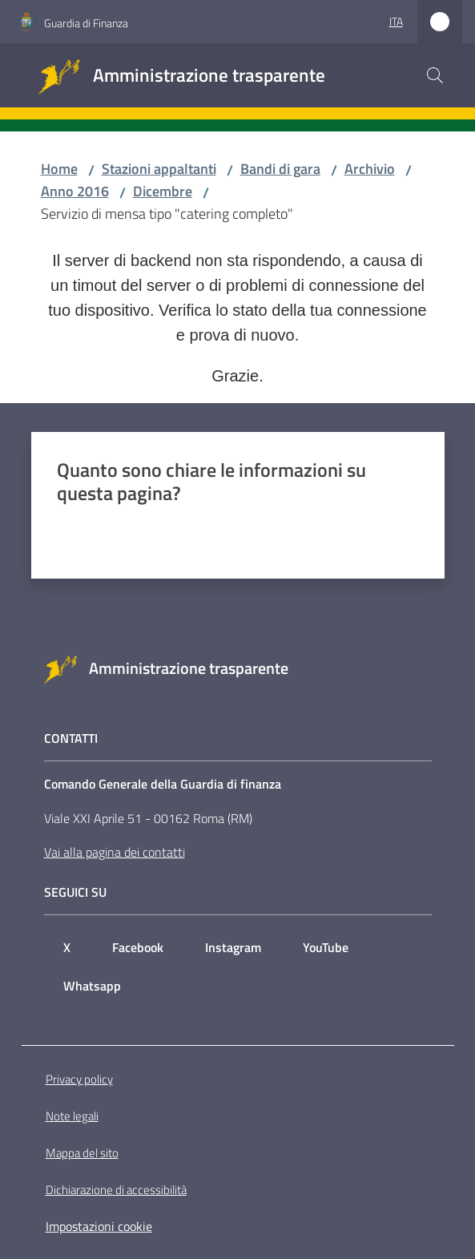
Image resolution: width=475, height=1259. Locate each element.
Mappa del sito (82, 1153)
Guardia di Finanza (86, 22)
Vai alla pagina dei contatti (114, 852)
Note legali (72, 1116)
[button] (435, 75)
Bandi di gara (280, 169)
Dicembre (162, 191)
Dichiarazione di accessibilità (116, 1189)
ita (396, 21)
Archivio (369, 169)
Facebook (137, 947)
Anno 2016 (75, 191)
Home (59, 169)
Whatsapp (92, 985)
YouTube (325, 947)
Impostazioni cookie (99, 1226)
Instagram (233, 947)
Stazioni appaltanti (159, 169)
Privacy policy (79, 1079)
